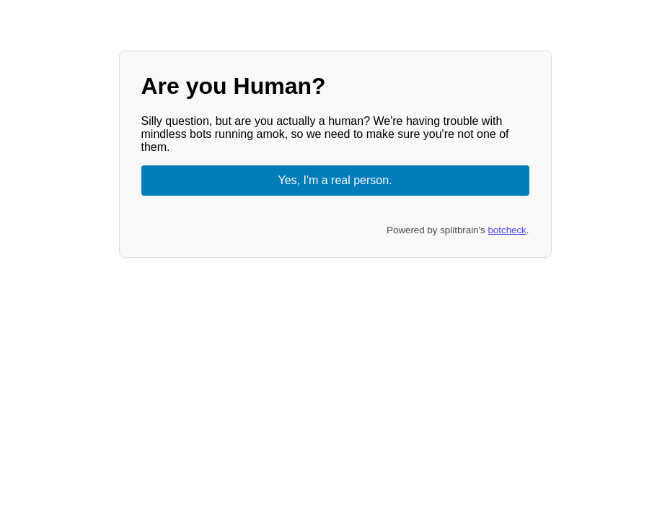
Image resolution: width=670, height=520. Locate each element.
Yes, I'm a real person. (335, 180)
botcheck (507, 230)
